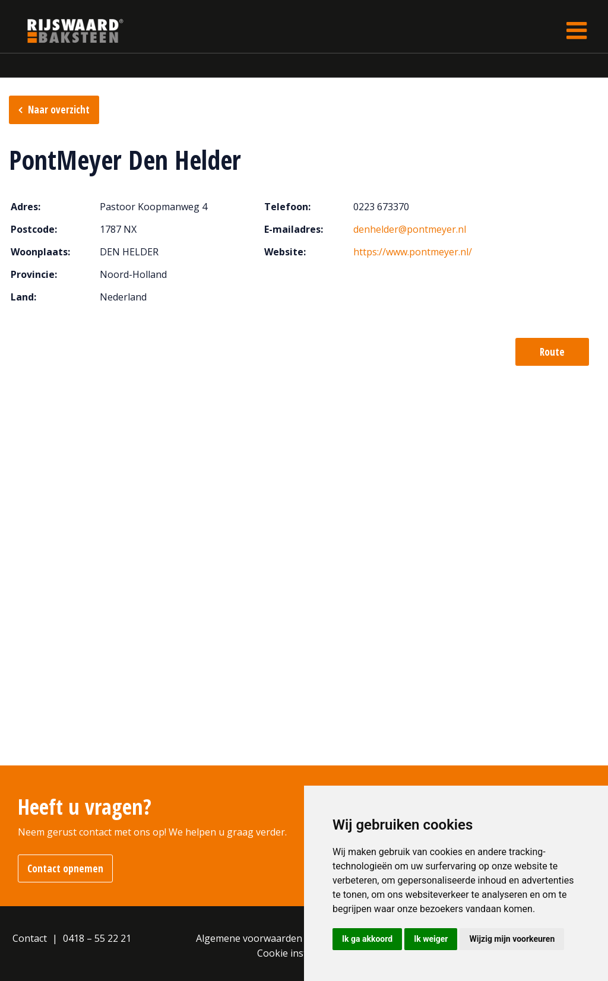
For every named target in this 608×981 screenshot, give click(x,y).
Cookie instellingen (300, 953)
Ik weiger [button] (431, 939)
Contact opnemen (65, 868)
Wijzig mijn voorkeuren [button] (512, 939)
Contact (29, 938)
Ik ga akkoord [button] (367, 939)
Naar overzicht (59, 109)
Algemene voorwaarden (249, 938)
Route (552, 352)
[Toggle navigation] (576, 30)
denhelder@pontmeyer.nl (409, 229)
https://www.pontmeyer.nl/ (412, 251)
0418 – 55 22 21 (97, 938)
